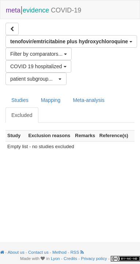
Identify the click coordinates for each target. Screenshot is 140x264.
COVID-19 (43, 9)
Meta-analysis (88, 100)
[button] (36, 79)
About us (16, 252)
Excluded (22, 115)
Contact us (38, 252)
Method (59, 252)
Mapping (51, 100)
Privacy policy (94, 258)
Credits (70, 258)
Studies (20, 100)
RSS (76, 252)
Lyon (55, 258)
